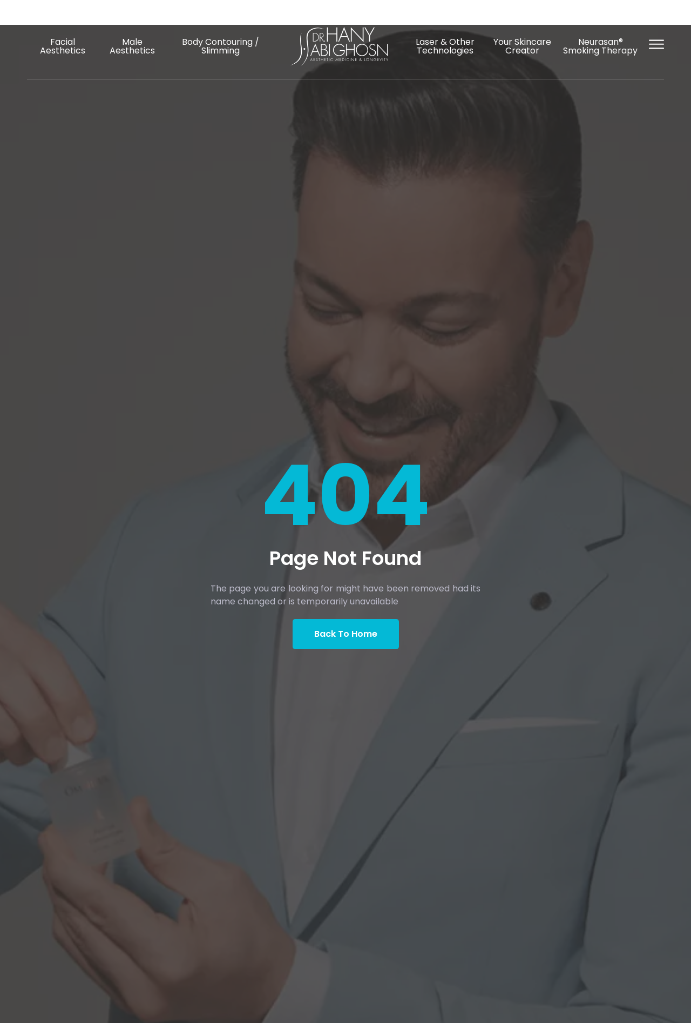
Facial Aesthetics (62, 46)
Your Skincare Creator (522, 46)
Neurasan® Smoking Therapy (600, 46)
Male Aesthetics (132, 46)
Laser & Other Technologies (445, 46)
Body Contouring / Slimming (220, 46)
